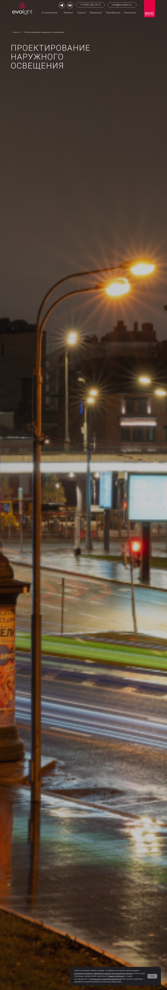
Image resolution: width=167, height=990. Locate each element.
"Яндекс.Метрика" (115, 976)
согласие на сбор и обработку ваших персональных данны (102, 973)
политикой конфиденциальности (105, 979)
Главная (16, 32)
